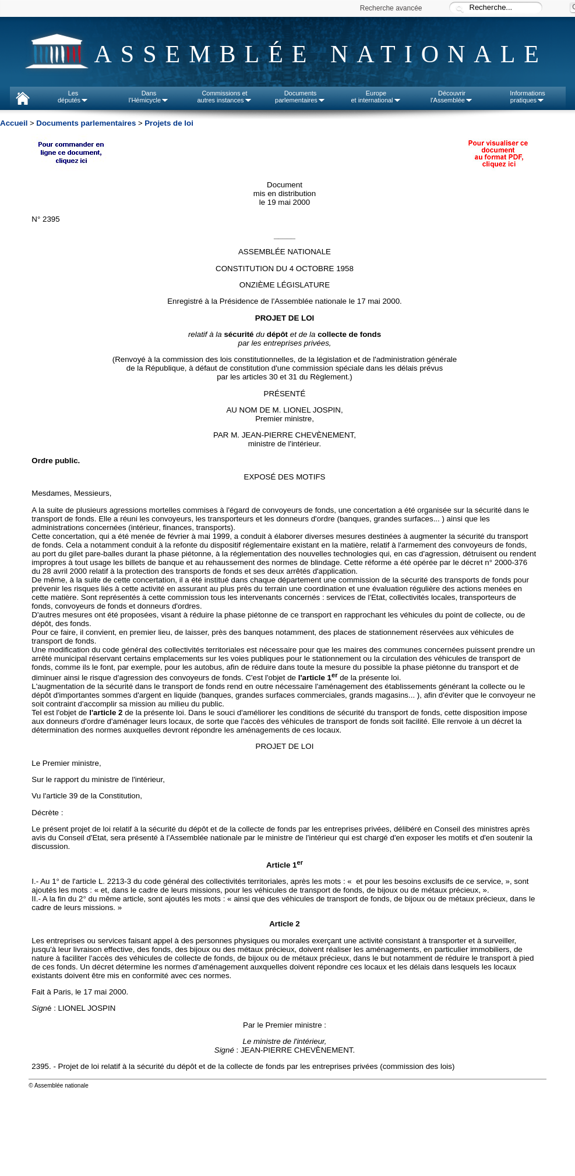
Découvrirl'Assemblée (452, 97)
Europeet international (376, 97)
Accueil (13, 123)
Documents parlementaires (86, 123)
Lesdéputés (73, 97)
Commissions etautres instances (224, 97)
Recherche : (459, 8)
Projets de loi (168, 123)
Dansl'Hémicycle (149, 97)
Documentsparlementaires (300, 97)
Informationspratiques (527, 97)
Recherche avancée (391, 8)
